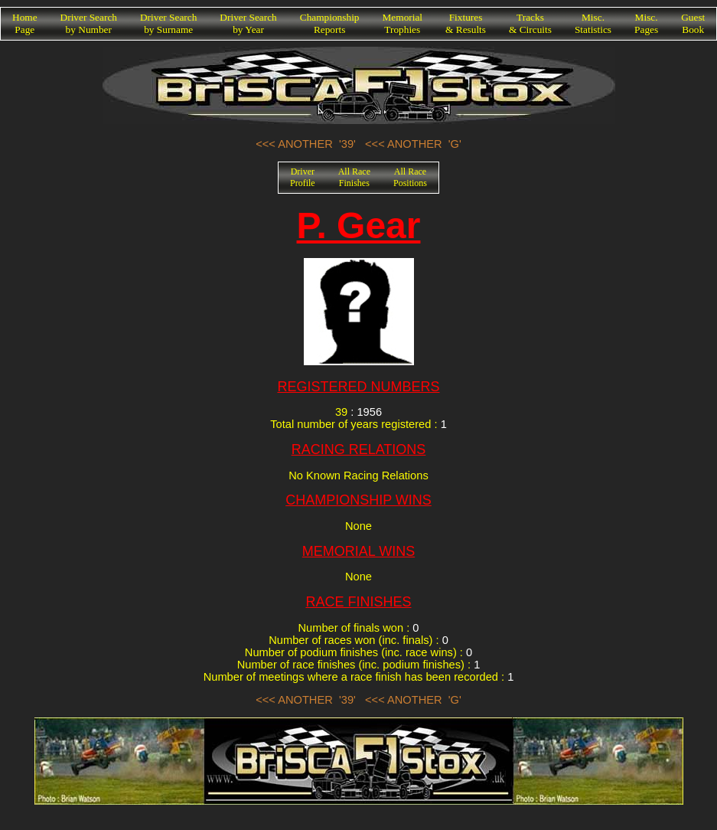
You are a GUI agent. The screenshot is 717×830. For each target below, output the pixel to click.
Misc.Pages (646, 23)
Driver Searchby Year (248, 23)
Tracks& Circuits (530, 23)
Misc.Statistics (593, 23)
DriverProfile (302, 177)
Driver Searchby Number (88, 23)
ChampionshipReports (330, 23)
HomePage (24, 23)
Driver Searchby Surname (168, 23)
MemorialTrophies (403, 23)
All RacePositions (410, 177)
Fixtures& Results (465, 23)
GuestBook (693, 23)
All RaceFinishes (354, 177)
